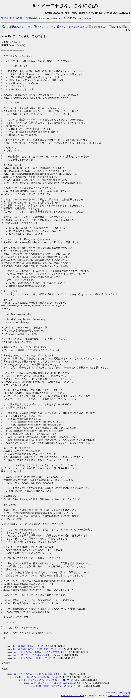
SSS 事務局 (124, 692)
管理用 (4, 18)
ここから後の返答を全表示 (72, 27)
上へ (6, 27)
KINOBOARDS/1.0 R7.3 (72, 695)
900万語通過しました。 (25, 646)
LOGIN (18, 18)
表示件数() (69, 18)
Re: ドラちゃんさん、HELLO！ (28, 658)
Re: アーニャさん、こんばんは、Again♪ (38, 677)
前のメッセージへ (21, 27)
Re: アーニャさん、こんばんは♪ (29, 655)
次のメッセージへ (44, 27)
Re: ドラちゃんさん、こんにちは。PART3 (45, 680)
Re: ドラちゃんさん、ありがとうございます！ (36, 652)
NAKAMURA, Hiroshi (118, 695)
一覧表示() (30, 18)
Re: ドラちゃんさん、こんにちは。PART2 (34, 674)
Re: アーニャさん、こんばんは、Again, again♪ (53, 683)
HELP (11, 18)
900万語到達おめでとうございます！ (31, 649)
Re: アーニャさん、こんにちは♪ (24, 36)
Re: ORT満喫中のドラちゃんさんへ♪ (53, 686)
